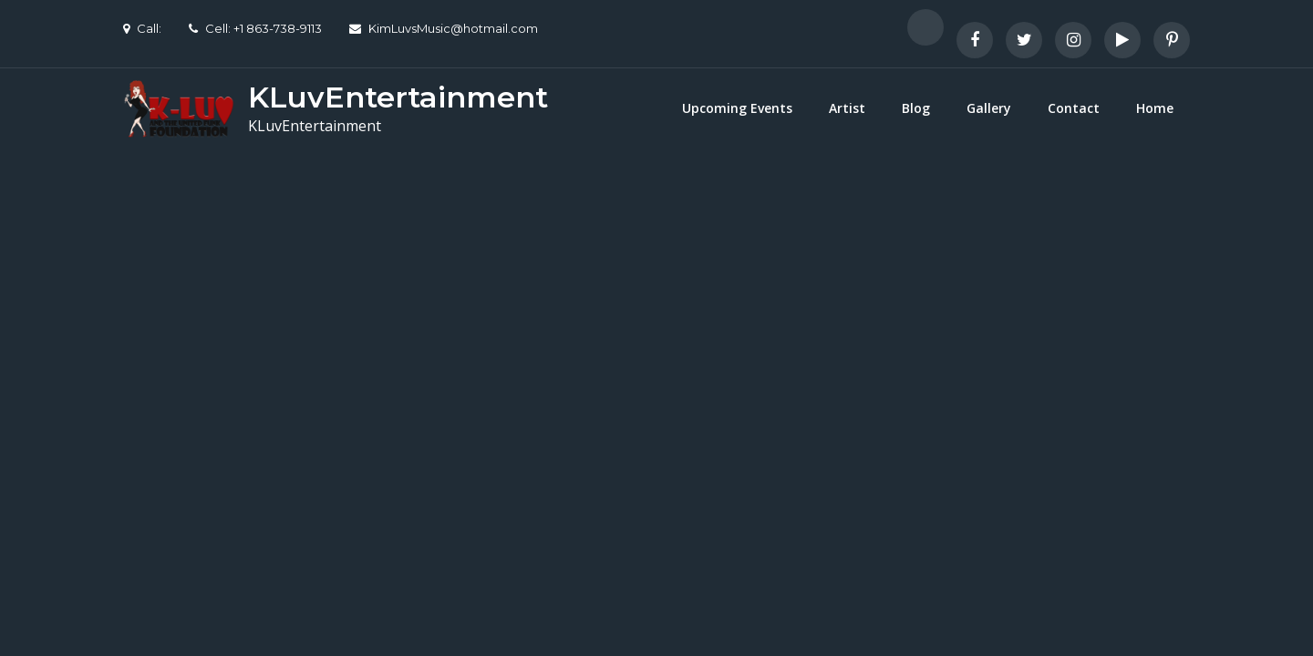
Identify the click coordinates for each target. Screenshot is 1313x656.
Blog (916, 108)
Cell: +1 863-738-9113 (255, 28)
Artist (847, 108)
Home (1154, 108)
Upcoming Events (737, 108)
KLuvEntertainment (398, 97)
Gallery (989, 108)
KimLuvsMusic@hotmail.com (443, 28)
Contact (1074, 108)
